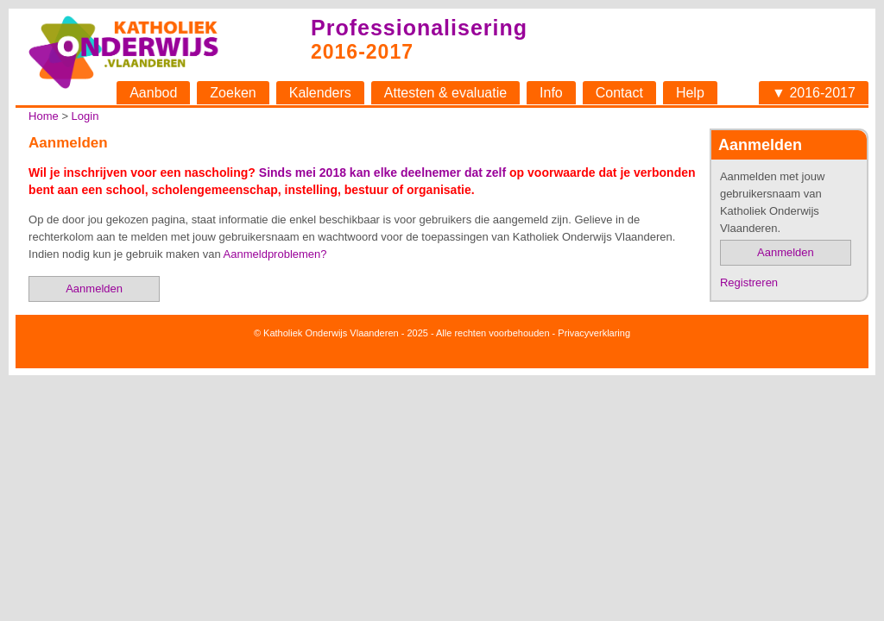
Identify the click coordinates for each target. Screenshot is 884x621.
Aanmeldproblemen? (275, 254)
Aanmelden (785, 252)
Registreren (749, 282)
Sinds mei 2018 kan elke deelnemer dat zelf (382, 172)
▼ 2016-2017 (814, 92)
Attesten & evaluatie (445, 92)
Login (85, 116)
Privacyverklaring (594, 333)
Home (43, 116)
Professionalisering (419, 28)
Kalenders (320, 92)
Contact (619, 92)
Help (690, 92)
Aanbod (153, 92)
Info (551, 92)
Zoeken (233, 92)
